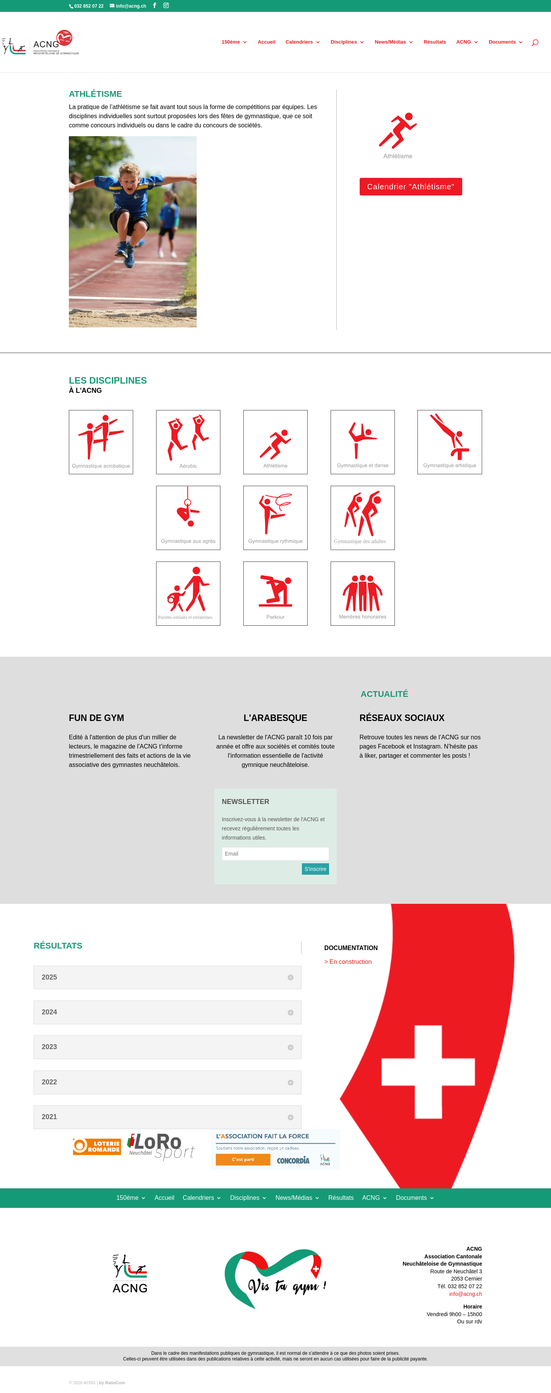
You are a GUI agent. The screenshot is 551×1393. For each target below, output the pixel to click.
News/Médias (390, 42)
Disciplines (344, 42)
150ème (231, 42)
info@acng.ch (465, 1294)
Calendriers (299, 42)
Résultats (435, 42)
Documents (502, 42)
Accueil (267, 42)
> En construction (348, 962)
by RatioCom (112, 1382)
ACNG (463, 42)
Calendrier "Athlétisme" (411, 186)
